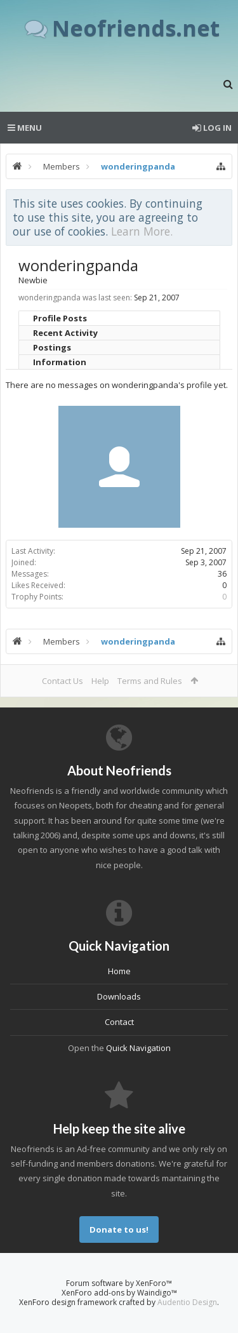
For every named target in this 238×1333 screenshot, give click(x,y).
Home (119, 971)
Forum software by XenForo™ (119, 1283)
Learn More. (142, 231)
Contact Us (62, 681)
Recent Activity (65, 332)
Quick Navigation (138, 1048)
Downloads (119, 996)
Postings (52, 347)
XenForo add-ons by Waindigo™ (119, 1292)
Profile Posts (60, 318)
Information (59, 362)
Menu (25, 127)
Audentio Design (187, 1302)
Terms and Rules (149, 681)
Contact (119, 1022)
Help (100, 681)
